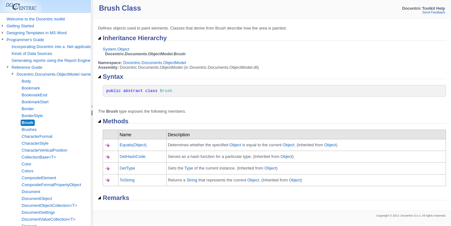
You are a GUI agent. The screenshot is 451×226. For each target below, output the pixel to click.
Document (31, 191)
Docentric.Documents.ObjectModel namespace (59, 74)
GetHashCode (132, 156)
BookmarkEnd (34, 95)
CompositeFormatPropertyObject (51, 184)
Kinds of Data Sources (32, 53)
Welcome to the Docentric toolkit (36, 19)
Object (235, 145)
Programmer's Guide (25, 39)
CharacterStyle (35, 143)
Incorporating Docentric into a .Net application (53, 46)
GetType (127, 168)
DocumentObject (37, 198)
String (192, 180)
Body (26, 81)
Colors (28, 171)
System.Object (116, 49)
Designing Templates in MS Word (37, 32)
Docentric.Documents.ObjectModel (154, 62)
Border (28, 108)
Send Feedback (433, 12)
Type (188, 168)
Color (26, 164)
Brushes (29, 129)
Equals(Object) (133, 145)
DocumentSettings (38, 212)
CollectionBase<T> (39, 157)
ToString (127, 180)
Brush (28, 122)
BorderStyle (32, 115)
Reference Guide (27, 67)
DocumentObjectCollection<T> (49, 205)
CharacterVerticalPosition (44, 150)
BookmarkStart (35, 102)
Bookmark (31, 88)
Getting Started (20, 26)
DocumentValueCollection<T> (48, 219)
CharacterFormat (37, 136)
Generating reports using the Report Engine (51, 60)
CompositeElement (39, 177)
